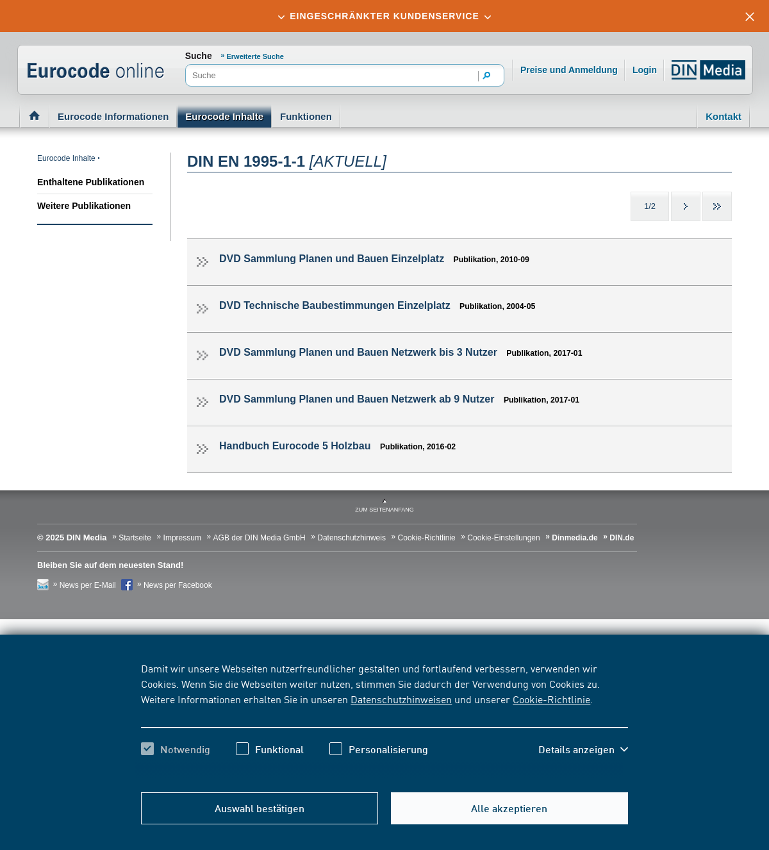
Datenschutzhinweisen (401, 699)
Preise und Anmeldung (569, 70)
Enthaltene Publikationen (90, 182)
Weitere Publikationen (84, 206)
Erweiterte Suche (255, 56)
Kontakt (723, 116)
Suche (198, 56)
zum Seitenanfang (384, 509)
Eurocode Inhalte (224, 116)
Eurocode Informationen (113, 116)
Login (645, 70)
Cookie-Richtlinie (551, 699)
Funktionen (306, 116)
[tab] (384, 16)
